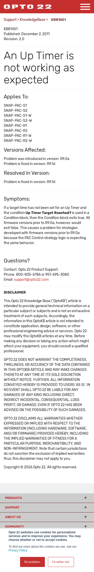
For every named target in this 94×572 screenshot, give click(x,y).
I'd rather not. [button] (61, 562)
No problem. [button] (32, 562)
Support (10, 20)
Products (13, 498)
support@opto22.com (31, 279)
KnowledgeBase (32, 20)
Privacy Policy (18, 550)
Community (14, 526)
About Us (13, 517)
